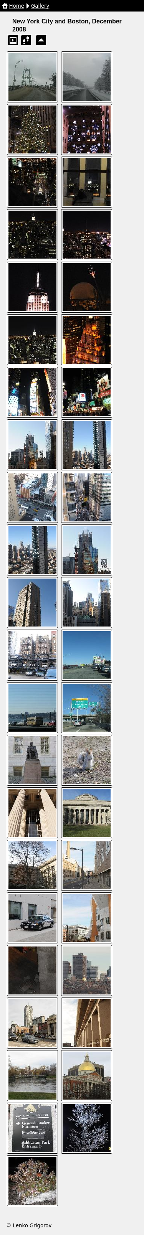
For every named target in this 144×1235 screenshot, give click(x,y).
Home (16, 6)
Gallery (40, 6)
